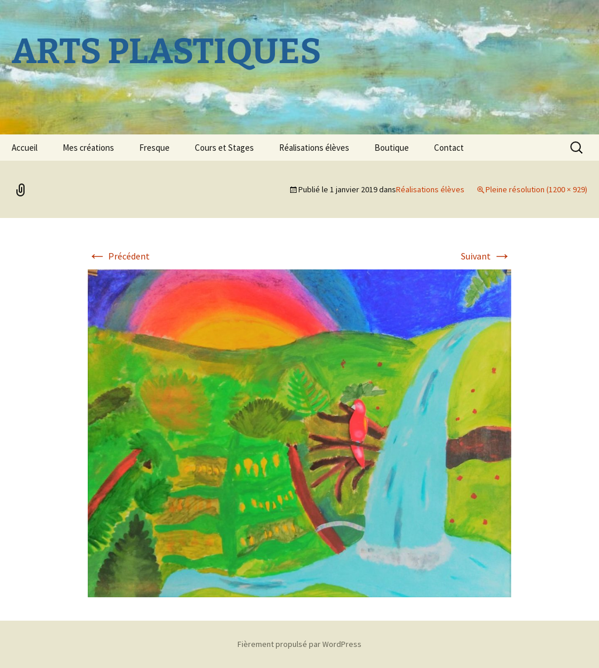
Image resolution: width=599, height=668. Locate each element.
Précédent (119, 256)
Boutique (391, 147)
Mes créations (88, 147)
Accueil (24, 147)
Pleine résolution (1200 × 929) (536, 189)
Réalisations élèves (314, 147)
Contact (449, 147)
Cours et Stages (224, 147)
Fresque (154, 147)
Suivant (486, 256)
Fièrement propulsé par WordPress (299, 644)
